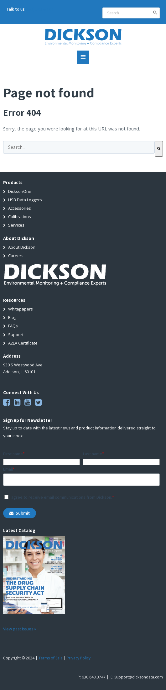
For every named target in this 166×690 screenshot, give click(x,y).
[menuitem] (83, 191)
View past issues (18, 628)
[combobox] (79, 147)
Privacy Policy (79, 658)
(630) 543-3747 (39, 9)
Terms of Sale (51, 658)
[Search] (159, 148)
